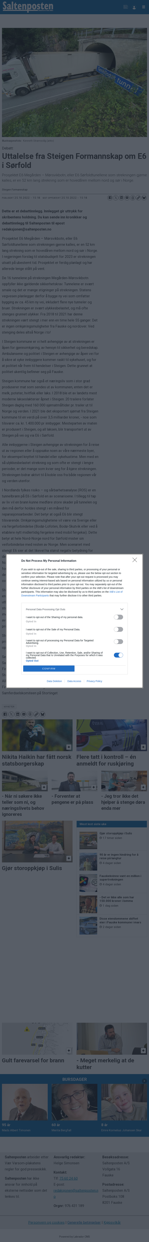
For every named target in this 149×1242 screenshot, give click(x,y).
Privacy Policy (94, 681)
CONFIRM (49, 668)
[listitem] (74, 609)
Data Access (74, 681)
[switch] (118, 617)
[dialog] (74, 621)
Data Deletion (54, 681)
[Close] (136, 561)
